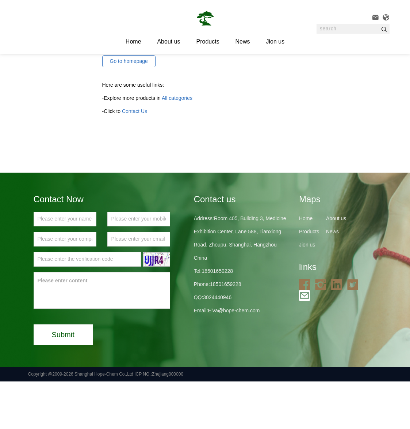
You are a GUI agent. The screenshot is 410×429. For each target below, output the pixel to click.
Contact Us (134, 159)
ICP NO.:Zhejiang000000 (158, 421)
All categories (177, 145)
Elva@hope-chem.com (234, 358)
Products (207, 41)
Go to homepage (129, 109)
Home (306, 266)
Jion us (275, 41)
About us (168, 41)
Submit (63, 382)
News (242, 41)
